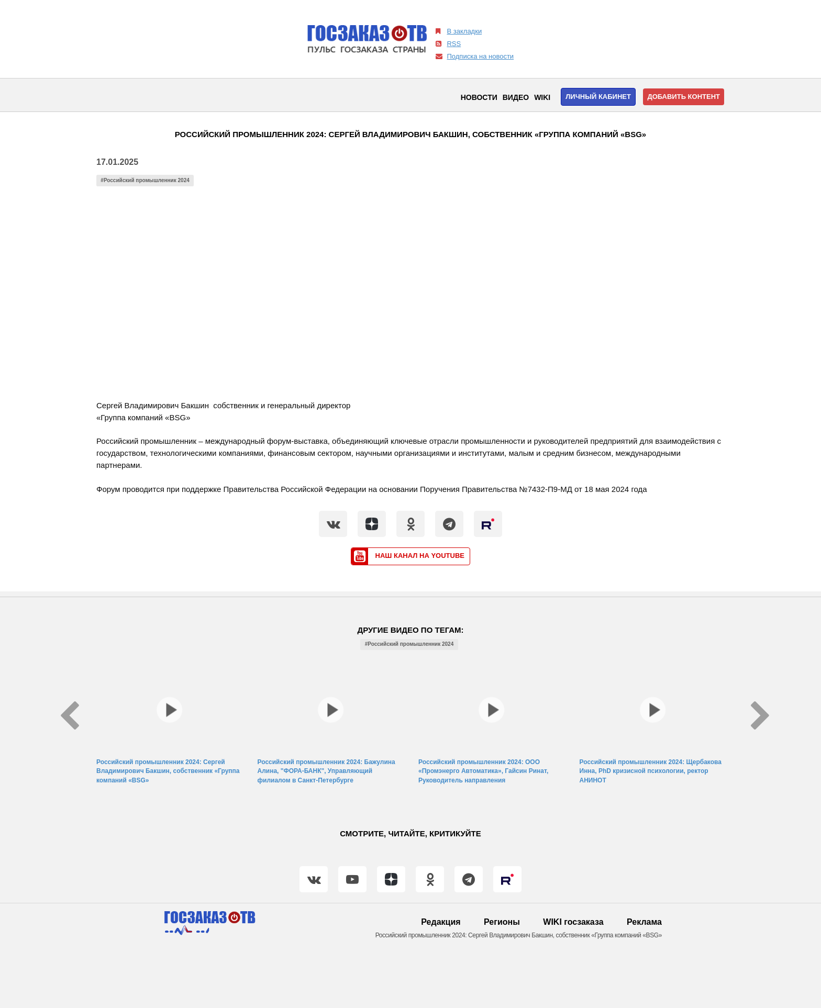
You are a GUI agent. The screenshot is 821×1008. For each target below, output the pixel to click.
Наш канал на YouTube (407, 556)
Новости (479, 97)
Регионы (502, 921)
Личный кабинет (598, 96)
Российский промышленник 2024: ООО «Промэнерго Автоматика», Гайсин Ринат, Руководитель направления (483, 770)
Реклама (644, 921)
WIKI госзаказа (573, 921)
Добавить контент (683, 96)
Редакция (440, 921)
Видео (516, 97)
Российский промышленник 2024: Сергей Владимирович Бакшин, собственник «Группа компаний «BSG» (167, 770)
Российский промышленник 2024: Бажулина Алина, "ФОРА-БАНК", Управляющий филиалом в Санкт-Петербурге (326, 770)
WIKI (542, 97)
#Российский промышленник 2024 (145, 180)
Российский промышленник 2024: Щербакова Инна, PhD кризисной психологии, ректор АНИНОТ (651, 770)
